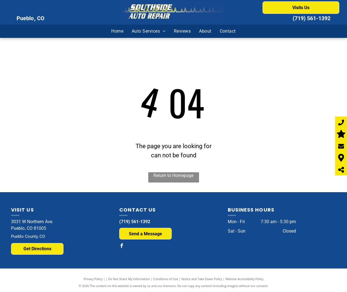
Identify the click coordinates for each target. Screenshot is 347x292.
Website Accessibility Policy (244, 279)
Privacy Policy (93, 279)
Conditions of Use (165, 279)
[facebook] (121, 246)
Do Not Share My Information (129, 279)
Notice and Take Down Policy (201, 279)
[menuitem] (117, 31)
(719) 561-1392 (311, 18)
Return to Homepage (173, 175)
